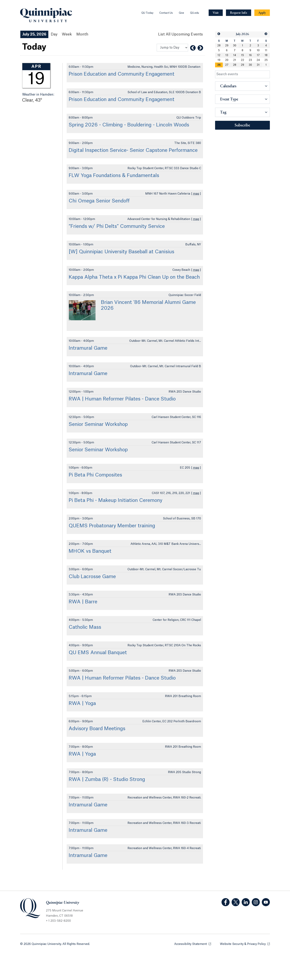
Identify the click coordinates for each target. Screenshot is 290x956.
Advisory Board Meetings (97, 728)
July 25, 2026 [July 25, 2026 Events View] (34, 34)
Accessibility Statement (192, 944)
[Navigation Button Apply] (262, 12)
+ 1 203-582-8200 (58, 921)
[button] (219, 33)
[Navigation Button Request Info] (238, 12)
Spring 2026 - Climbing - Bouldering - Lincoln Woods (129, 125)
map (196, 193)
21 (234, 60)
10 (258, 50)
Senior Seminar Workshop (98, 424)
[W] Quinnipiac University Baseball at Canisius (121, 251)
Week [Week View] (67, 34)
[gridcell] (219, 65)
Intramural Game (88, 348)
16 (250, 55)
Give (181, 13)
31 (258, 65)
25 (266, 60)
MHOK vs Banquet (90, 551)
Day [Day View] (54, 34)
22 (242, 60)
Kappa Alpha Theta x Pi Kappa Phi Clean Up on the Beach (134, 277)
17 (258, 55)
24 (258, 60)
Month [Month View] (82, 34)
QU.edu (194, 13)
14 (234, 55)
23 (250, 60)
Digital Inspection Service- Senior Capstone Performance (133, 150)
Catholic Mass (85, 627)
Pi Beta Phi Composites (95, 475)
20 (226, 60)
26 (219, 65)
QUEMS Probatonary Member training (112, 525)
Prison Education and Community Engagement (121, 74)
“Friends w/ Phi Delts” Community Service (117, 226)
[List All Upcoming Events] (180, 34)
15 (242, 55)
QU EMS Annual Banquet (98, 652)
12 (219, 55)
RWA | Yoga (82, 703)
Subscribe (242, 125)
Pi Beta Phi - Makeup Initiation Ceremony (115, 500)
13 (226, 55)
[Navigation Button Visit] (216, 12)
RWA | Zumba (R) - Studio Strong (107, 779)
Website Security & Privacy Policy (245, 944)
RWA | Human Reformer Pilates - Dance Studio (122, 399)
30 (234, 45)
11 (266, 50)
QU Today (147, 13)
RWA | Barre (83, 601)
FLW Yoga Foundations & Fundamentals (114, 175)
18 (266, 55)
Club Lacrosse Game (92, 576)
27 (226, 65)
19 (219, 60)
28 (219, 45)
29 (226, 45)
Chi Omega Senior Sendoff (99, 201)
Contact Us (166, 13)
